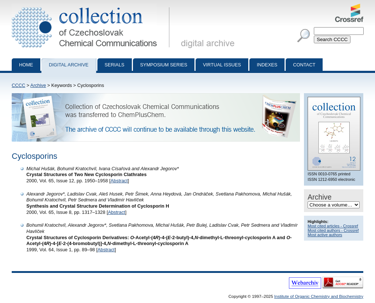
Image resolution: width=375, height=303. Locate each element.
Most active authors (325, 235)
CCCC (18, 85)
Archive (38, 85)
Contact (304, 64)
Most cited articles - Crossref (333, 226)
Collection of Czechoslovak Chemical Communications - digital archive (92, 7)
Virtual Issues (222, 64)
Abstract (119, 180)
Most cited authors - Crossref (333, 230)
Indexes (267, 64)
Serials (115, 64)
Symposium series (164, 64)
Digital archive (68, 64)
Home (26, 64)
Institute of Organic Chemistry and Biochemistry (318, 296)
